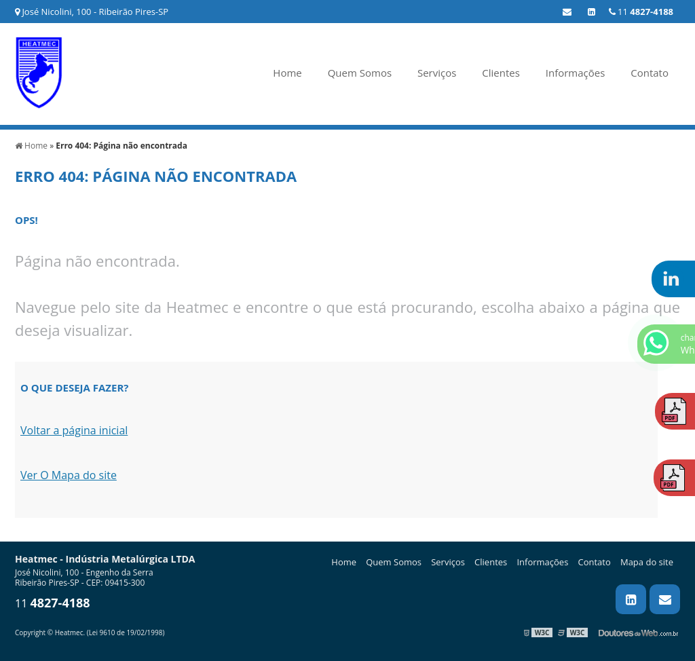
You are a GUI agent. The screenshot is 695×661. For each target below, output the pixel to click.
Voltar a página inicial (74, 430)
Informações (575, 72)
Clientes (501, 72)
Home (287, 72)
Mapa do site (646, 562)
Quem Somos (360, 72)
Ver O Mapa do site (68, 475)
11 (641, 11)
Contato (650, 72)
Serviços (436, 72)
